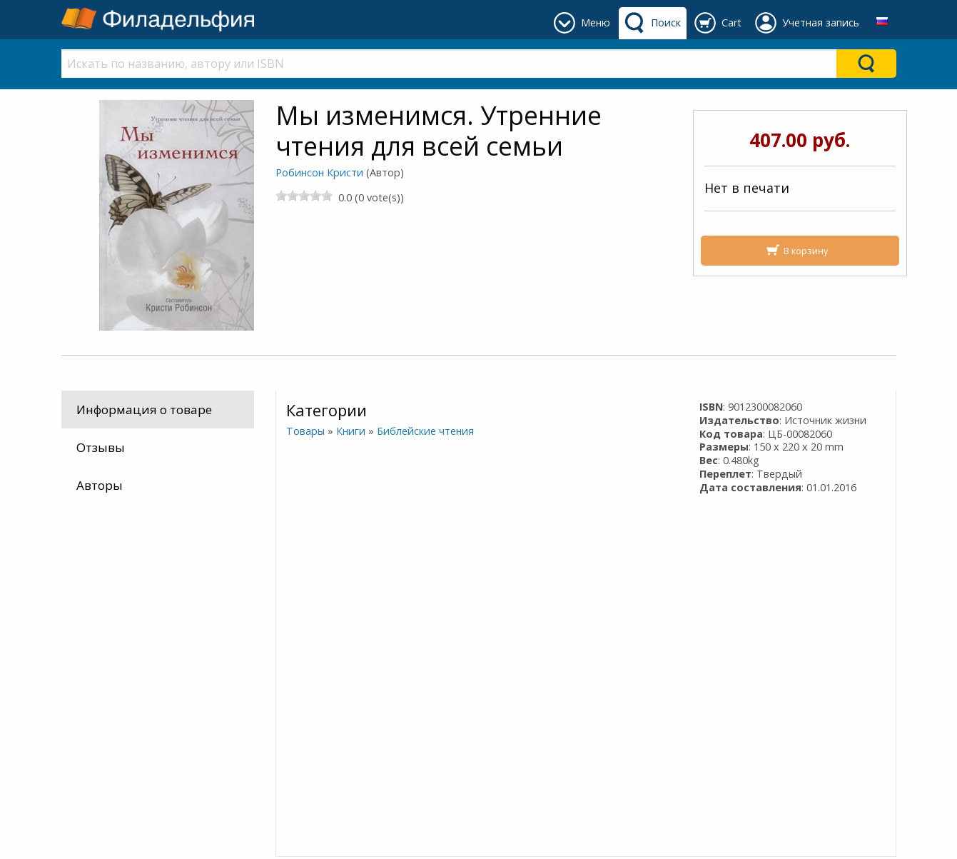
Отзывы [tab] (100, 447)
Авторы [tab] (99, 485)
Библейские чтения (424, 431)
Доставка (303, 589)
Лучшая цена (102, 606)
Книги (350, 431)
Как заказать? (102, 624)
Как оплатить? (105, 641)
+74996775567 (532, 641)
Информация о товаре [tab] (144, 409)
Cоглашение (313, 641)
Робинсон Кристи (319, 172)
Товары (304, 431)
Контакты (305, 606)
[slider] (304, 195)
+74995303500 (532, 624)
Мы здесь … (96, 589)
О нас (292, 624)
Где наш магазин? (545, 589)
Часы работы (529, 606)
